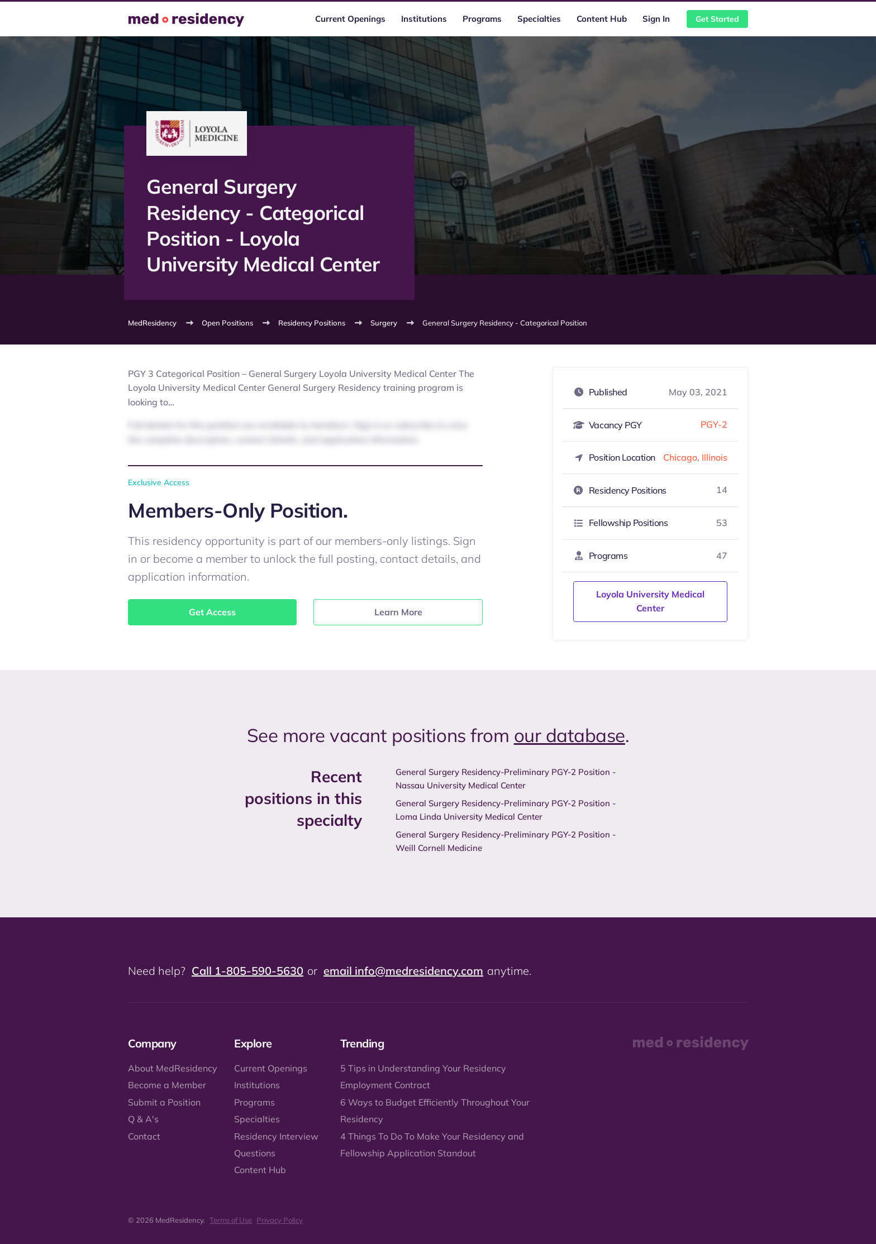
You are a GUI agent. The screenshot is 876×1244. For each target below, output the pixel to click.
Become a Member (167, 1084)
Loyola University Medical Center (650, 601)
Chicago (680, 457)
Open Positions (227, 322)
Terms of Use (231, 1220)
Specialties (539, 18)
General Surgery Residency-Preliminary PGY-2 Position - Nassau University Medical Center (506, 779)
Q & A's (143, 1119)
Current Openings (350, 18)
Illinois (714, 457)
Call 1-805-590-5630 (247, 971)
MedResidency (152, 322)
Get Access (212, 612)
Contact (144, 1136)
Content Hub (602, 18)
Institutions (424, 18)
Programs (482, 18)
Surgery (383, 322)
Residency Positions (311, 322)
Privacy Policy (279, 1220)
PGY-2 (714, 424)
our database (569, 735)
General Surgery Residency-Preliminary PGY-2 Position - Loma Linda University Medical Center (506, 810)
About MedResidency (172, 1068)
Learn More (398, 612)
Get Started (717, 19)
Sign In (656, 18)
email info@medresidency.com (403, 971)
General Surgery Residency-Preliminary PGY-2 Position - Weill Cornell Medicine (506, 841)
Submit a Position (164, 1102)
